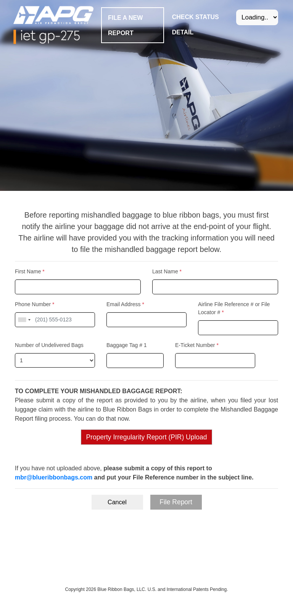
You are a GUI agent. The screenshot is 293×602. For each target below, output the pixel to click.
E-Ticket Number (197, 345)
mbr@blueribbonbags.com (53, 477)
